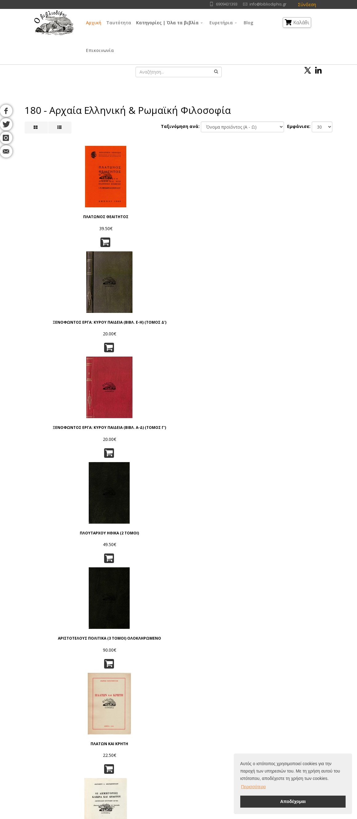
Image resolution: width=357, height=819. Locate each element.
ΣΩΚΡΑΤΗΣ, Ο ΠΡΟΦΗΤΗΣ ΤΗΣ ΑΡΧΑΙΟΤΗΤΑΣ (257, 517)
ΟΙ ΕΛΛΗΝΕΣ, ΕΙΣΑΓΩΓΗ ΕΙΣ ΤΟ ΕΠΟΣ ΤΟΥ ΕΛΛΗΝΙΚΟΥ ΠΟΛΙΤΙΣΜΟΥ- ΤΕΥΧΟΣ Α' (152, 310)
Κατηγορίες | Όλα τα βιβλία (167, 23)
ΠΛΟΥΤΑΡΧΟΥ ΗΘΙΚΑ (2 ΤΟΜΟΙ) (204, 201)
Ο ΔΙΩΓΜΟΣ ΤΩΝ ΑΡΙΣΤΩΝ (100, 303)
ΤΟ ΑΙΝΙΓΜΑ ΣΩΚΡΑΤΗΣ (309, 515)
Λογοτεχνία (214, 749)
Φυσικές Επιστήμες (222, 718)
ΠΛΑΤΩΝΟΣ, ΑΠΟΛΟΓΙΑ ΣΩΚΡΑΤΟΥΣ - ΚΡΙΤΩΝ (47, 625)
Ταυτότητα (118, 23)
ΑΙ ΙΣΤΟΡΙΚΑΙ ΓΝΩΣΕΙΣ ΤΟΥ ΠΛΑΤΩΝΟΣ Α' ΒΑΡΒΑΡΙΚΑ (100, 519)
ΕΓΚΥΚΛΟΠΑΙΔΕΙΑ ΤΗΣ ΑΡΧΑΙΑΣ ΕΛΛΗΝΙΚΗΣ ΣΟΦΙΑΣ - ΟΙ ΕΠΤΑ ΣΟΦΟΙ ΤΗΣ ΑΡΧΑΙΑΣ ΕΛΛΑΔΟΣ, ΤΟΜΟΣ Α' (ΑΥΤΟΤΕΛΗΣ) (152, 521)
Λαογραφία (174, 757)
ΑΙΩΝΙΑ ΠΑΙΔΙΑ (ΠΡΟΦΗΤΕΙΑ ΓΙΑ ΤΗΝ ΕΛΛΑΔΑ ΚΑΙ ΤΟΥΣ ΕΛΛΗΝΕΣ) (152, 413)
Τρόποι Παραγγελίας (109, 734)
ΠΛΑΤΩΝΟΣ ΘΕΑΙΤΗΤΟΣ (47, 201)
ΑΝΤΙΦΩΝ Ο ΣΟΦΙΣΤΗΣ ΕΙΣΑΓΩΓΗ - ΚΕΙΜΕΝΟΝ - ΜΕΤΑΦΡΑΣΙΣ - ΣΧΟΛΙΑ (100, 415)
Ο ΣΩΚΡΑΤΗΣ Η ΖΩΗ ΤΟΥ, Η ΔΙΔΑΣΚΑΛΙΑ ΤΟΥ (47, 411)
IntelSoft (249, 815)
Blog (248, 23)
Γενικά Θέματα (177, 718)
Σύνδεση (307, 4)
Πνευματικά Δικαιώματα (111, 726)
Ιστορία (210, 757)
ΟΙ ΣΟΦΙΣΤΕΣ (257, 300)
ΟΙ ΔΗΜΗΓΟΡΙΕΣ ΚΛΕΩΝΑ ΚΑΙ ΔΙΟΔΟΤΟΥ (47, 305)
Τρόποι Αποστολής (107, 742)
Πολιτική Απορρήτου (109, 718)
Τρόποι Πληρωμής (106, 749)
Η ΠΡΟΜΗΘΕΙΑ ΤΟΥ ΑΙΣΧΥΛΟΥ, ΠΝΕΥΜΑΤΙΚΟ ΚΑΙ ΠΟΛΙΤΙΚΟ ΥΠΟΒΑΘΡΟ (309, 310)
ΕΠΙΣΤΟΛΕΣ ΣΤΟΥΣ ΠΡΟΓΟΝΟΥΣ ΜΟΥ (99, 620)
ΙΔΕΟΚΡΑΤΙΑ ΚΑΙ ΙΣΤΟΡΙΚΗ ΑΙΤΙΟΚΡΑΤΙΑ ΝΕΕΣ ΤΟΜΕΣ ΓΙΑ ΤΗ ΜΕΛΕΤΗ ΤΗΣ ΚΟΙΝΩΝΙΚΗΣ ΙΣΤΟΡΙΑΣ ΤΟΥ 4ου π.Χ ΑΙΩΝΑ (204, 415)
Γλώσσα (211, 711)
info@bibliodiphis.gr (267, 4)
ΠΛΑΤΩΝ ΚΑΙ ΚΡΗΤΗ (309, 199)
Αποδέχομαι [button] (293, 801)
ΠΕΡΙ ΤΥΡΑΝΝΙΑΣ (257, 406)
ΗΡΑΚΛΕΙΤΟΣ (47, 512)
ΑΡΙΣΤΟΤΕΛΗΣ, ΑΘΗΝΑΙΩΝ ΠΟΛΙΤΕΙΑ (309, 411)
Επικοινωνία (100, 50)
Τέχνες (210, 742)
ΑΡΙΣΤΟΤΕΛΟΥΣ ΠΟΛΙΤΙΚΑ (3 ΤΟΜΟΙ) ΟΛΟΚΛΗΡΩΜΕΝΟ (257, 204)
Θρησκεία (172, 734)
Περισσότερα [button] (253, 786)
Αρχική (93, 23)
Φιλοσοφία (174, 726)
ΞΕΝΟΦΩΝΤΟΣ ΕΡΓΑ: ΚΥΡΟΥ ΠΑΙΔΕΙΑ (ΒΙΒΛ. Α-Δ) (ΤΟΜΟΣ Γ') (152, 206)
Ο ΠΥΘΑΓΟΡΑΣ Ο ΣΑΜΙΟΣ (204, 303)
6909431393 (226, 4)
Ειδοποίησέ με (100, 649)
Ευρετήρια (221, 23)
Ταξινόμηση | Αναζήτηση (113, 757)
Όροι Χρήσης (102, 711)
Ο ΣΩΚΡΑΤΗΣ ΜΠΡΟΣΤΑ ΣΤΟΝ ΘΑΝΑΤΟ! (204, 517)
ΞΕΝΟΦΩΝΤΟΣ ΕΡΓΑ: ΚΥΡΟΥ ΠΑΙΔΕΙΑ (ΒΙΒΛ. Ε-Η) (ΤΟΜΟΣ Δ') (100, 206)
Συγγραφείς (51, 726)
